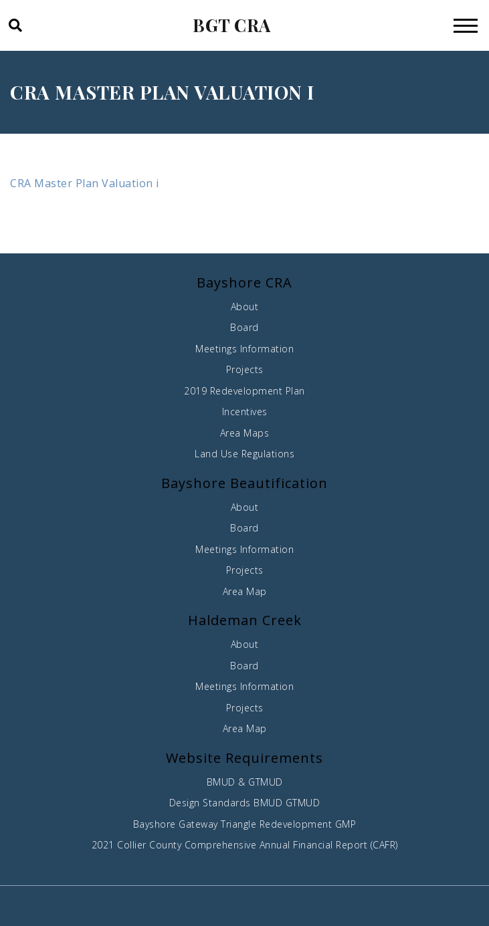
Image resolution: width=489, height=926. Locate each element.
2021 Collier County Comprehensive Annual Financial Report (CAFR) (245, 844)
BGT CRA (232, 25)
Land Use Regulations (244, 453)
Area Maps (245, 433)
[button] (14, 25)
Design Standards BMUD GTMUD (244, 802)
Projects (245, 369)
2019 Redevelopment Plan (244, 390)
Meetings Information (244, 348)
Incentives (245, 411)
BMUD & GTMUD (245, 782)
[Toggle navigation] (465, 25)
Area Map (245, 591)
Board (244, 327)
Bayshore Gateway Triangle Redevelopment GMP (245, 824)
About (245, 306)
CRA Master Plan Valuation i (84, 183)
